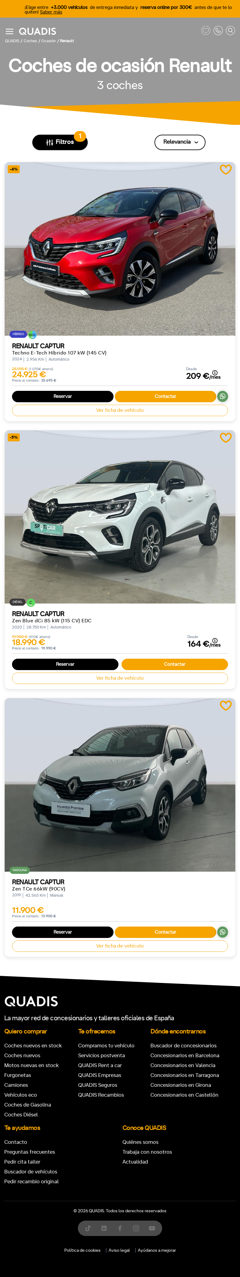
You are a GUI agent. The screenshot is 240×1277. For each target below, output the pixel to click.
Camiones (16, 1085)
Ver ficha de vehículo (120, 410)
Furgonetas (17, 1075)
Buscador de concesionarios (183, 1045)
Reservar (63, 396)
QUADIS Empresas (99, 1075)
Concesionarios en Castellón (184, 1095)
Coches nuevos (22, 1055)
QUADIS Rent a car (100, 1065)
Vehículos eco (20, 1095)
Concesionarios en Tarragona (184, 1075)
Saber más (51, 12)
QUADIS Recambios (101, 1095)
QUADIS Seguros (97, 1085)
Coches (75, 1150)
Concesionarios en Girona (180, 1085)
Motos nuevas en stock (31, 1065)
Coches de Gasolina (27, 1104)
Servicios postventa (101, 1055)
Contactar (165, 396)
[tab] (75, 1150)
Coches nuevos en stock (33, 1045)
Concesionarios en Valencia (182, 1065)
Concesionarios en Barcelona (184, 1055)
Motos (115, 1150)
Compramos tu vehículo (106, 1045)
